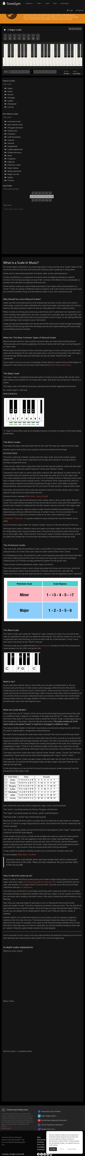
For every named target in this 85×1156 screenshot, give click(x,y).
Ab (47, 200)
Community (64, 3)
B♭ (25, 72)
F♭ (40, 200)
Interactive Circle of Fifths (49, 1111)
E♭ (21, 72)
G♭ (12, 72)
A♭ (18, 72)
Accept (52, 1149)
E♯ (40, 193)
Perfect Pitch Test (46, 1129)
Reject (62, 1149)
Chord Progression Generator (51, 1125)
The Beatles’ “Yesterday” (13, 518)
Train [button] (39, 3)
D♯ (37, 193)
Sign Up (79, 10)
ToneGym (12, 3)
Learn (47, 3)
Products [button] (30, 3)
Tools (55, 3)
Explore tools (6, 1128)
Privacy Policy (71, 1149)
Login (70, 10)
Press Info (40, 1144)
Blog (38, 1137)
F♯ (51, 72)
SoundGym (41, 1147)
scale (12, 29)
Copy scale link (75, 29)
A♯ (50, 193)
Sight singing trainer (47, 1116)
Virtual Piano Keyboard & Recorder (52, 1120)
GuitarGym (41, 1149)
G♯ (47, 193)
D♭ (15, 72)
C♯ (55, 72)
